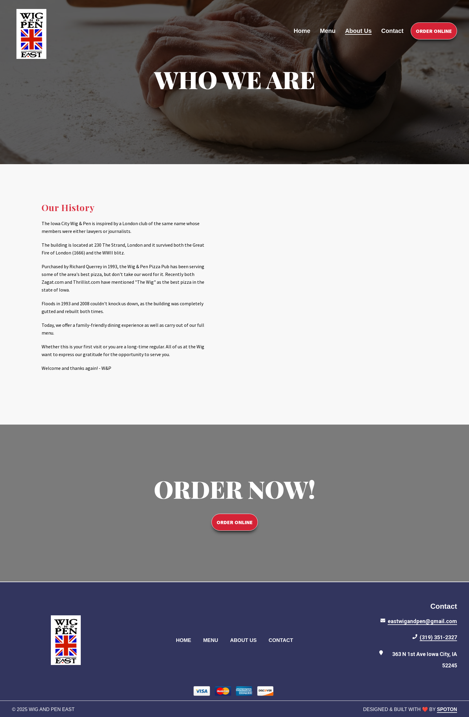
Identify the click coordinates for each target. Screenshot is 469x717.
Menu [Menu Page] (327, 31)
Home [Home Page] (302, 31)
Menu (212, 640)
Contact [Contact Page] (392, 31)
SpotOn (447, 709)
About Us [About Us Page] (358, 31)
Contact (283, 640)
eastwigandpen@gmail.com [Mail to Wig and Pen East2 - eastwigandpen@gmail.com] (422, 621)
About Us (245, 640)
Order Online (434, 31)
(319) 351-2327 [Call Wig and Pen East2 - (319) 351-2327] (438, 637)
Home (185, 640)
